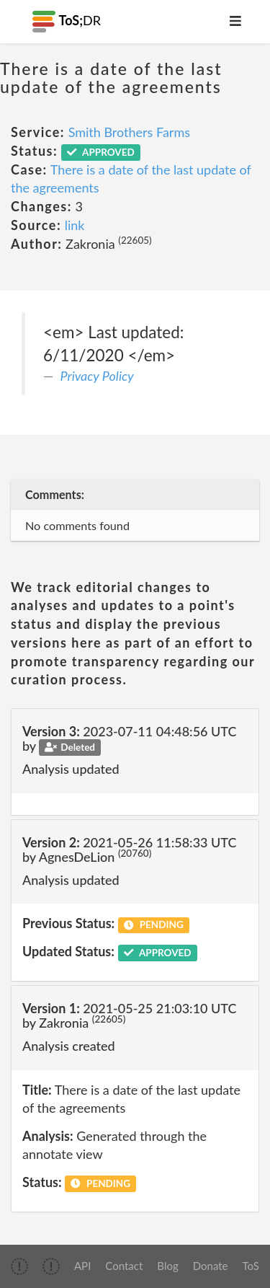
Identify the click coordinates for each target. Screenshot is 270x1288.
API (82, 1265)
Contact (124, 1265)
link (75, 225)
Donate (210, 1265)
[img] (19, 1266)
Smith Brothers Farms (129, 132)
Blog (167, 1265)
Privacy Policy (97, 376)
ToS (251, 1265)
